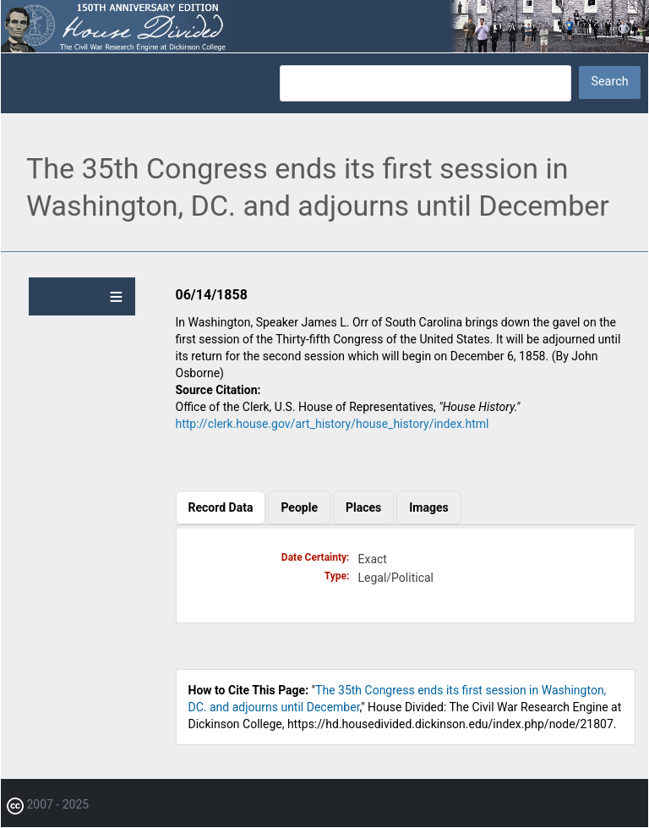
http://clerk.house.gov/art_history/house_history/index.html (332, 423)
